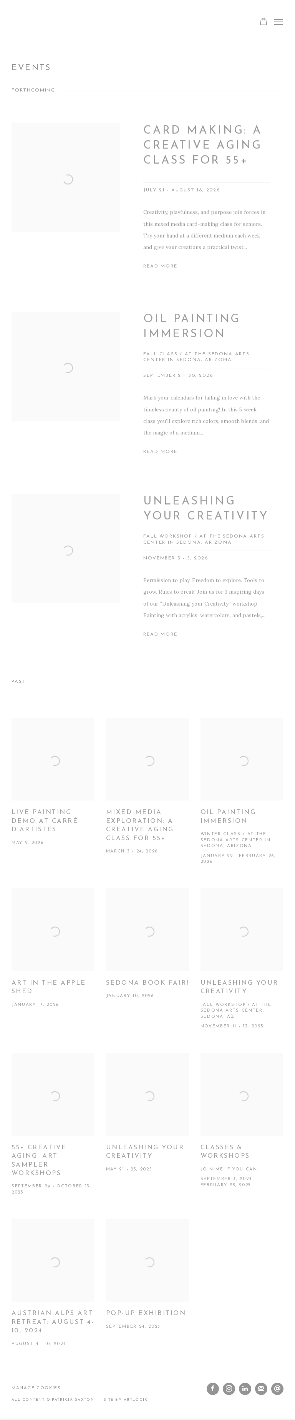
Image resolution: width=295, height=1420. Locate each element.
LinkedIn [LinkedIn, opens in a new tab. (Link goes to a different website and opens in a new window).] (245, 1389)
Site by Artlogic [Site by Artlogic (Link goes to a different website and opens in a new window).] (126, 1400)
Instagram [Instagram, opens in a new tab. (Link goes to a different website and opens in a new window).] (229, 1389)
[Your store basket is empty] (263, 22)
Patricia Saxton (31, 22)
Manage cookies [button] (36, 1388)
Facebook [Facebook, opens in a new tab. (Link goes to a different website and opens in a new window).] (213, 1389)
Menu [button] (277, 22)
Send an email (277, 1389)
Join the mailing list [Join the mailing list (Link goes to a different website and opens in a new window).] (261, 1389)
